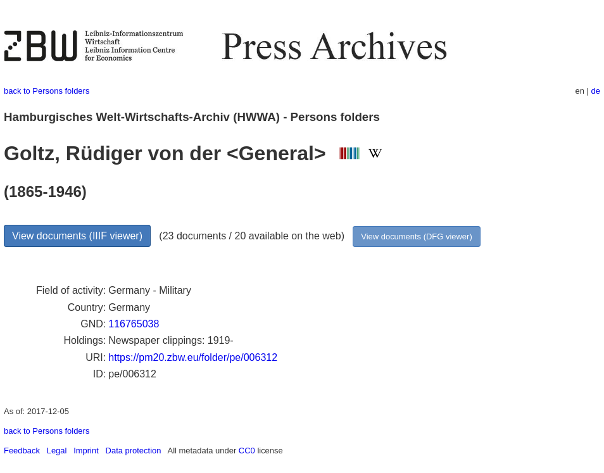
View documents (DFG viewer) (416, 236)
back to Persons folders (46, 91)
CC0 (247, 450)
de (595, 91)
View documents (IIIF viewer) (77, 235)
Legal (57, 450)
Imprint (86, 450)
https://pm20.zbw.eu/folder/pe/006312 (192, 357)
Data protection (133, 450)
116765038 (133, 323)
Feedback (22, 450)
